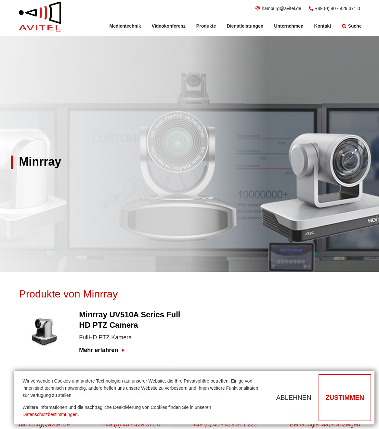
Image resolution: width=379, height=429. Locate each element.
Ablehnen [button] (293, 397)
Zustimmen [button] (344, 397)
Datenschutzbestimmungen (50, 414)
